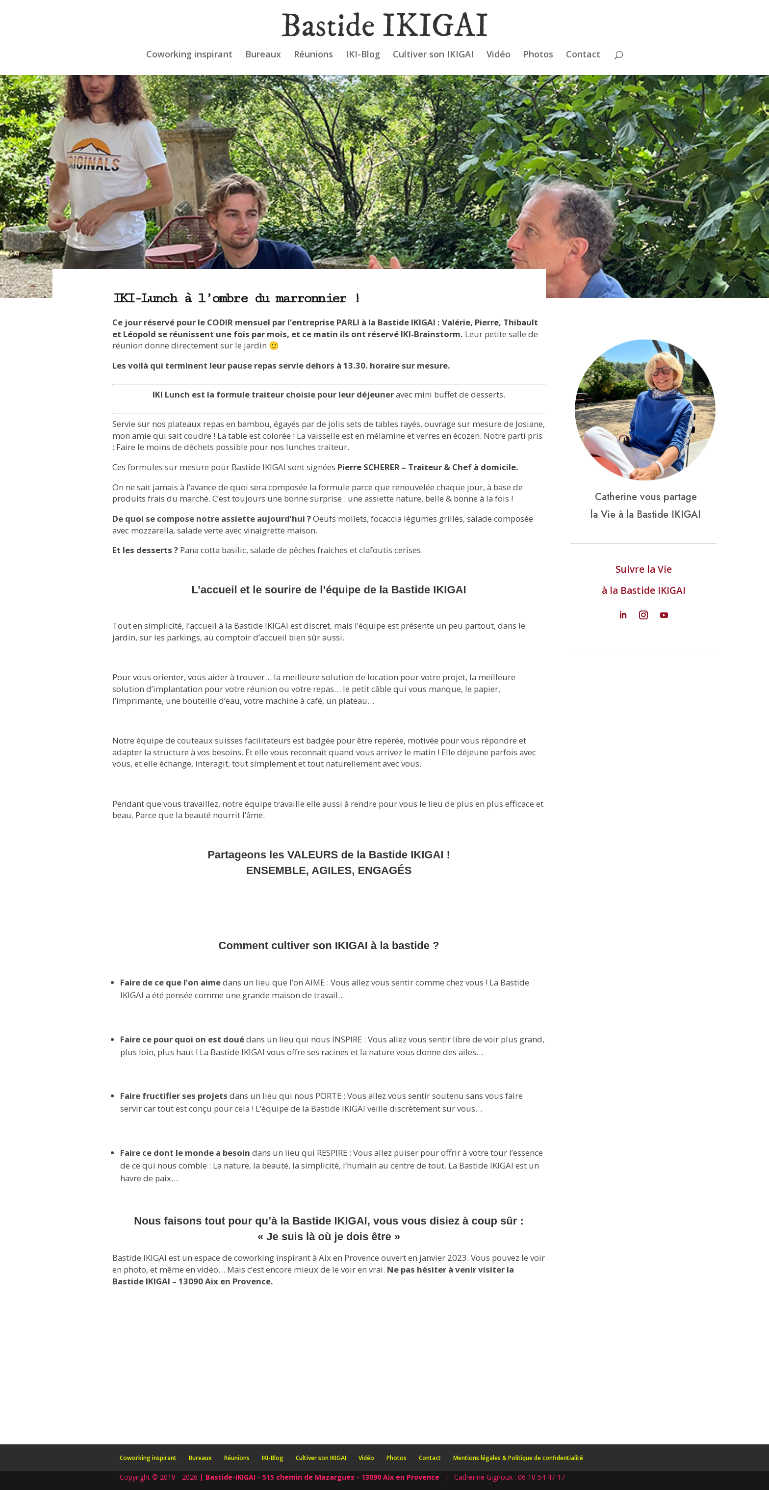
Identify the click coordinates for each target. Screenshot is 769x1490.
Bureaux (263, 55)
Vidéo (499, 55)
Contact (583, 55)
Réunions (313, 55)
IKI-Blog (363, 55)
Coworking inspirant (189, 55)
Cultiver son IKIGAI (433, 55)
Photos (538, 55)
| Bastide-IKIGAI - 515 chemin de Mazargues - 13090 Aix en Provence (319, 1477)
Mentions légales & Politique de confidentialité (518, 1458)
